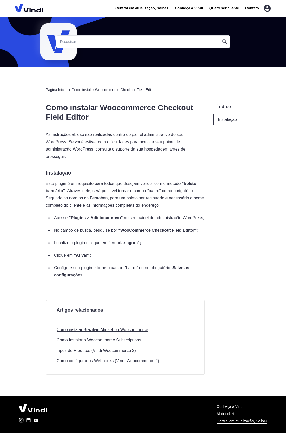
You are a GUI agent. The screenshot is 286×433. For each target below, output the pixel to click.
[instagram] (21, 421)
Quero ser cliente (224, 8)
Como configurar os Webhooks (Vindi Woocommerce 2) (108, 361)
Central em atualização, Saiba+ (142, 8)
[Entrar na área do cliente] (267, 8)
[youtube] (35, 421)
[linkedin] (28, 421)
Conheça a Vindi (189, 8)
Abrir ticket (225, 414)
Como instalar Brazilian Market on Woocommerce (102, 329)
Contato (252, 8)
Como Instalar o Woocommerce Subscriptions (99, 340)
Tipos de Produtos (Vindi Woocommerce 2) (96, 350)
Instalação (227, 119)
